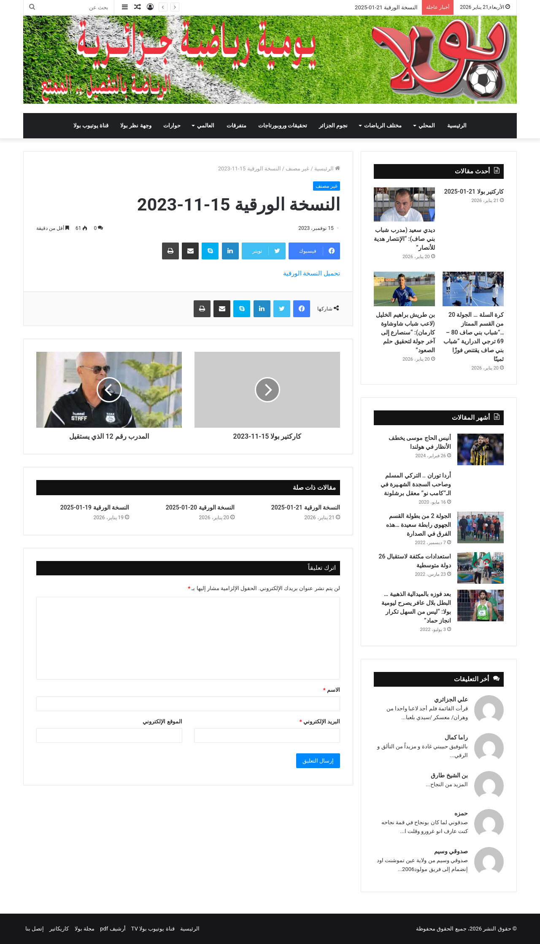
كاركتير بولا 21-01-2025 (474, 191)
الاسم (331, 690)
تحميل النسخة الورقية (311, 273)
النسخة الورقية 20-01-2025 (200, 507)
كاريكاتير (59, 928)
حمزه (461, 813)
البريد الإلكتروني (320, 721)
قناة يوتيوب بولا (90, 125)
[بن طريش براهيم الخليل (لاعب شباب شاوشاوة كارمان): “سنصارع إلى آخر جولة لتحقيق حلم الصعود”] (404, 289)
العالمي (205, 125)
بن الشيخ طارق (449, 775)
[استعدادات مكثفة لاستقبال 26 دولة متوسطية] (480, 568)
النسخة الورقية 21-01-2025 (386, 7)
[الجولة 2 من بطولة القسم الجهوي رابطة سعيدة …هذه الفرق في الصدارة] (480, 527)
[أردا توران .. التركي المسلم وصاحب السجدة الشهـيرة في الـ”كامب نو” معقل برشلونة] (480, 482)
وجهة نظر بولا (135, 125)
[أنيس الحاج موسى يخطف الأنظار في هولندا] (480, 449)
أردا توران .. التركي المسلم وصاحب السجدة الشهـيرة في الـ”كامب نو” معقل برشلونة (416, 484)
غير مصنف (297, 168)
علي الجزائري (451, 699)
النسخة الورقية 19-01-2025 (94, 507)
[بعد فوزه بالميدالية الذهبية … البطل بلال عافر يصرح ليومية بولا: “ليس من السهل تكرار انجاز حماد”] (480, 605)
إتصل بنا (34, 928)
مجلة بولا (84, 928)
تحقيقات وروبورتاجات (282, 125)
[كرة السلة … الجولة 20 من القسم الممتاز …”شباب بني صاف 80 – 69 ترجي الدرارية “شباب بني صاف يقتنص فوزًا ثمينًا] (473, 289)
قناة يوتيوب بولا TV (153, 928)
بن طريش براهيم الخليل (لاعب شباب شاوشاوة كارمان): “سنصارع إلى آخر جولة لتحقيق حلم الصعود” (405, 332)
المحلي (426, 125)
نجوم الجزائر (333, 125)
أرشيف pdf (112, 928)
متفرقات (236, 125)
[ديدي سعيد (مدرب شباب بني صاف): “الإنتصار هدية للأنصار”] (404, 204)
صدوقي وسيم (451, 851)
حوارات (172, 125)
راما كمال (456, 737)
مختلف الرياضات (383, 125)
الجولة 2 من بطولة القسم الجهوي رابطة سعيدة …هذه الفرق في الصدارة (418, 524)
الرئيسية (457, 125)
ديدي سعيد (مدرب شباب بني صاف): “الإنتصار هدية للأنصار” (404, 239)
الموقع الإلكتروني (162, 721)
